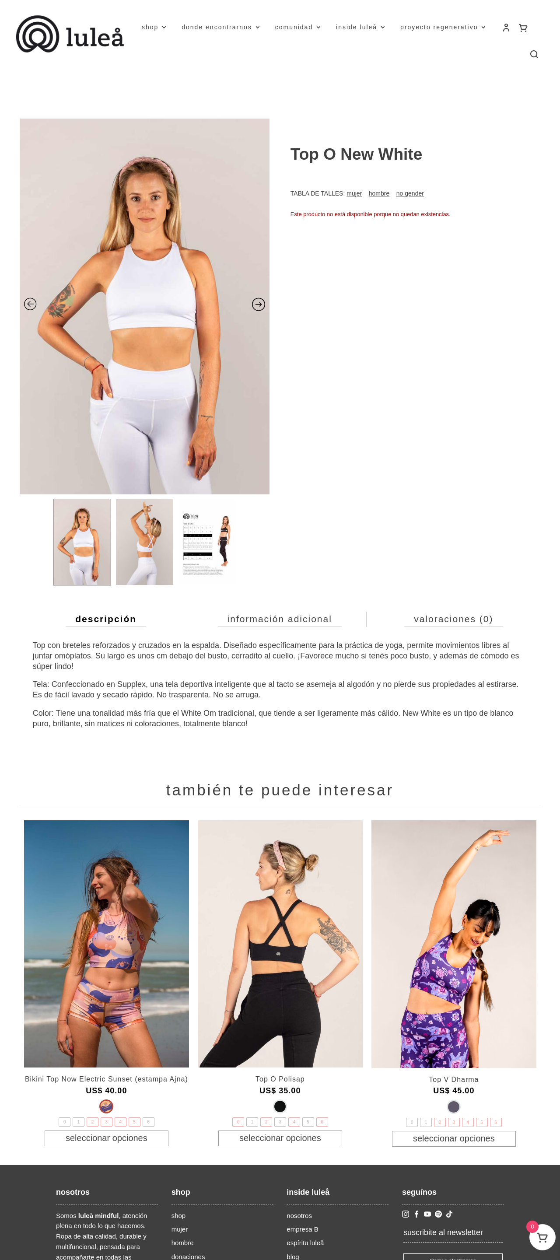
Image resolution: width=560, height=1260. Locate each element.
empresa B (302, 1229)
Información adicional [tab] (280, 619)
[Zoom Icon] (145, 306)
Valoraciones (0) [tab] (453, 619)
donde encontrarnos (217, 27)
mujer (180, 1229)
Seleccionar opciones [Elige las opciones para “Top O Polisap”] (280, 1138)
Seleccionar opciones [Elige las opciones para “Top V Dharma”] (454, 1138)
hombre (183, 1242)
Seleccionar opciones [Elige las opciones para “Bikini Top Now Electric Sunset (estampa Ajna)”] (106, 1138)
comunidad (294, 27)
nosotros (299, 1215)
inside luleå (356, 27)
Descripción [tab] (105, 619)
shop (150, 27)
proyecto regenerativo (439, 27)
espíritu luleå (305, 1242)
